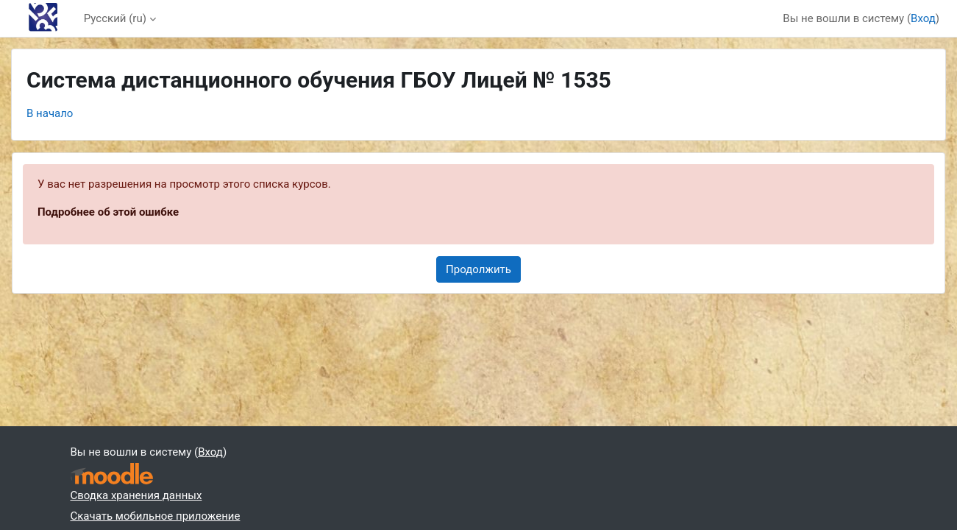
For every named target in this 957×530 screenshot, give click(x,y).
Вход (923, 18)
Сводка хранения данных (136, 495)
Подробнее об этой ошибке (108, 212)
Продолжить (478, 269)
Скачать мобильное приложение (156, 516)
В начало (49, 113)
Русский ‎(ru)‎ (115, 18)
